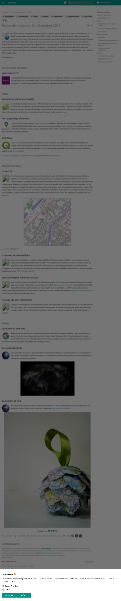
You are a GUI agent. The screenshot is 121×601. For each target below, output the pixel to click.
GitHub (7, 589)
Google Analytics (11, 586)
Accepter (9, 595)
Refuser (24, 595)
